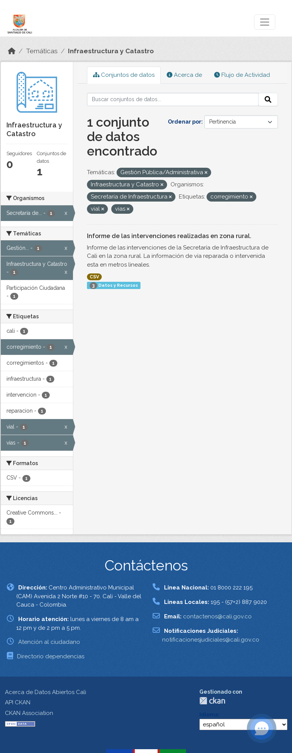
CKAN (212, 701)
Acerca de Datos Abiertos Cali (45, 692)
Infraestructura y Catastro (111, 51)
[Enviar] (268, 99)
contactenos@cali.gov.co (217, 616)
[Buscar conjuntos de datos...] (173, 99)
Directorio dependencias (50, 656)
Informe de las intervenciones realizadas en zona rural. (169, 236)
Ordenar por (184, 122)
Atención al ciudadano (49, 642)
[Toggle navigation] (264, 22)
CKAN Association (29, 713)
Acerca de (184, 74)
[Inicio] (12, 51)
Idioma (208, 715)
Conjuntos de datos (124, 74)
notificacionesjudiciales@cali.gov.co (210, 639)
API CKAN (17, 702)
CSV (94, 277)
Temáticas (42, 51)
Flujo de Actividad (242, 74)
